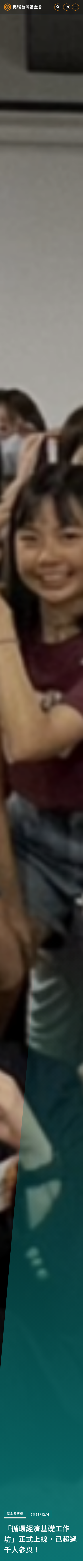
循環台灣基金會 (27, 7)
